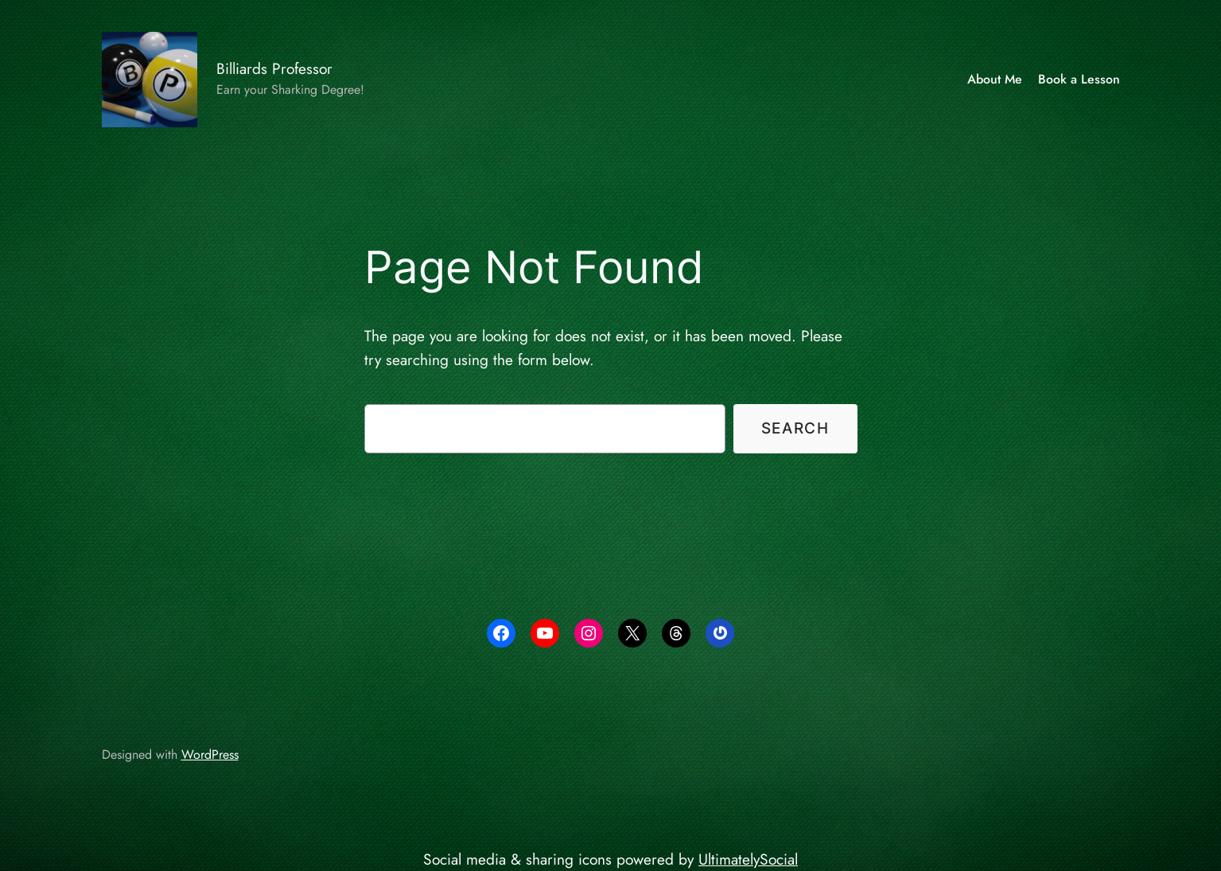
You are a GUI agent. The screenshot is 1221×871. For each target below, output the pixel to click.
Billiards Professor (274, 68)
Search (795, 427)
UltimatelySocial (748, 859)
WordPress (210, 754)
